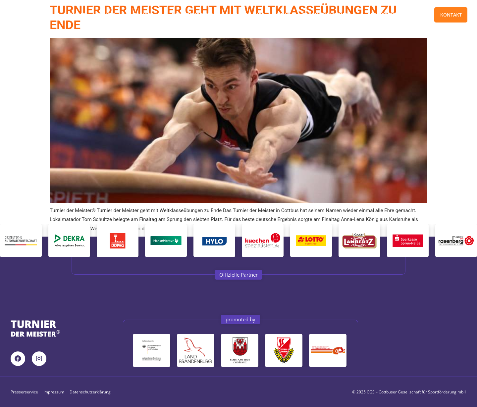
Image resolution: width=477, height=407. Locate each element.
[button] (238, 275)
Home (78, 15)
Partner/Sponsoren (197, 15)
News (283, 15)
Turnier (146, 15)
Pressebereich (385, 15)
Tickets (109, 15)
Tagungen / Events (329, 15)
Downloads (250, 15)
